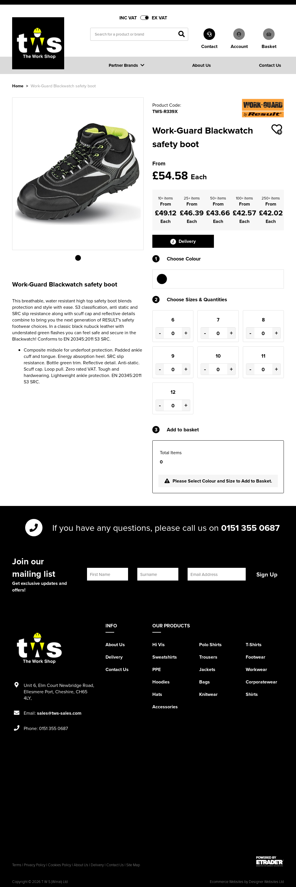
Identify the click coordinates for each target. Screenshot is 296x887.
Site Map (133, 864)
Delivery (183, 241)
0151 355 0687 (250, 527)
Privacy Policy (34, 864)
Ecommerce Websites (226, 881)
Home (17, 86)
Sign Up (267, 574)
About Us (115, 644)
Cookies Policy (59, 864)
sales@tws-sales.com (59, 713)
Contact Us (117, 669)
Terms (16, 864)
